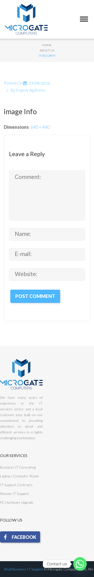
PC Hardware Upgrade (17, 502)
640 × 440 (40, 127)
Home (47, 45)
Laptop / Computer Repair (19, 476)
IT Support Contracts (16, 485)
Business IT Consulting (18, 467)
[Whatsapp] (80, 564)
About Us (47, 50)
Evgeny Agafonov (30, 90)
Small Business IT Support (23, 569)
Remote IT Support (14, 493)
